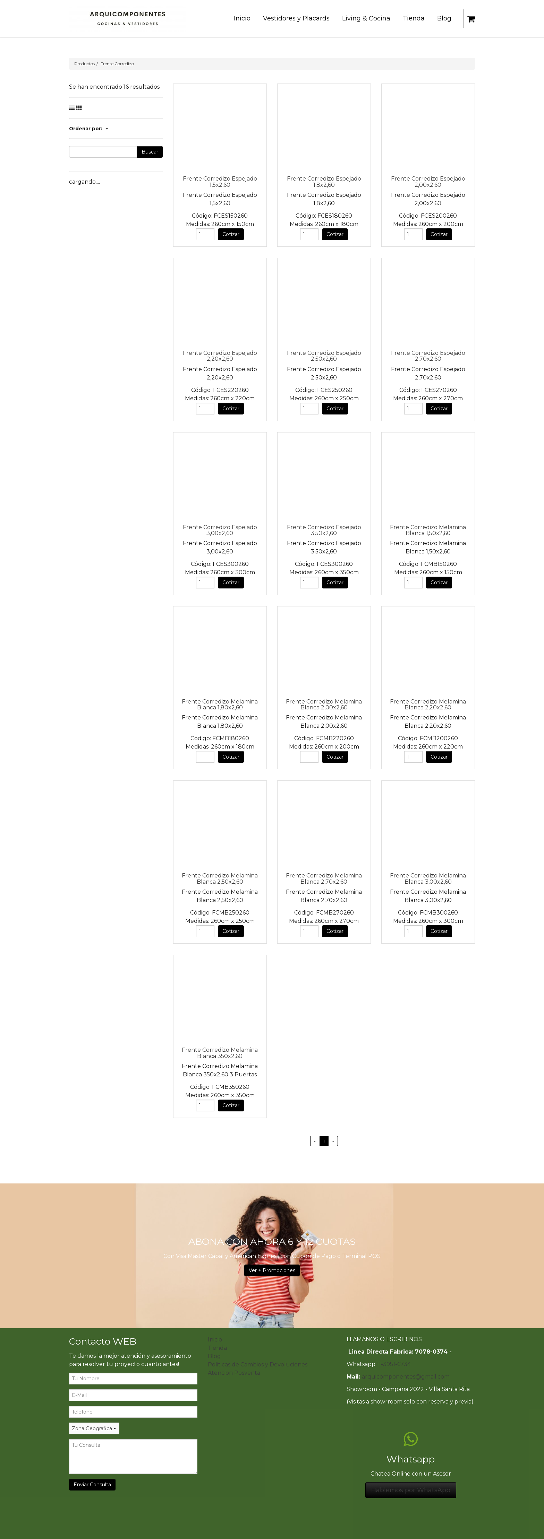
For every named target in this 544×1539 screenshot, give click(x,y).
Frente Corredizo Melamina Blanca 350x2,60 (220, 1053)
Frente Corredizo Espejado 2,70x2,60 (428, 356)
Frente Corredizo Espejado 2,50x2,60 (324, 356)
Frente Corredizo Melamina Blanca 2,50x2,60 (220, 878)
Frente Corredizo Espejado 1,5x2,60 (220, 181)
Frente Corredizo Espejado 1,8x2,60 (324, 181)
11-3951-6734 (394, 1364)
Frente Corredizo (117, 63)
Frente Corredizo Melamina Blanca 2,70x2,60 (324, 878)
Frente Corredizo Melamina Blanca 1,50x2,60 (428, 530)
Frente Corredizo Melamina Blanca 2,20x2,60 (428, 704)
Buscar (150, 152)
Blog (214, 1356)
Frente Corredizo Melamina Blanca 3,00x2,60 (428, 878)
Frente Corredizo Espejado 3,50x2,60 (324, 530)
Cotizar (230, 234)
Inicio (215, 1339)
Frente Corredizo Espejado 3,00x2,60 (220, 530)
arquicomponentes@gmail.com (406, 1376)
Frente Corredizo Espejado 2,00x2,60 (428, 181)
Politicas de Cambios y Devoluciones (257, 1364)
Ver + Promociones (272, 1270)
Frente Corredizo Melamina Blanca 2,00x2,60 (324, 704)
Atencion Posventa (234, 1373)
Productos (84, 63)
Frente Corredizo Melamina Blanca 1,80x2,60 (220, 704)
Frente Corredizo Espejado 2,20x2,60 (220, 356)
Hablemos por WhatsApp (410, 1490)
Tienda (217, 1348)
